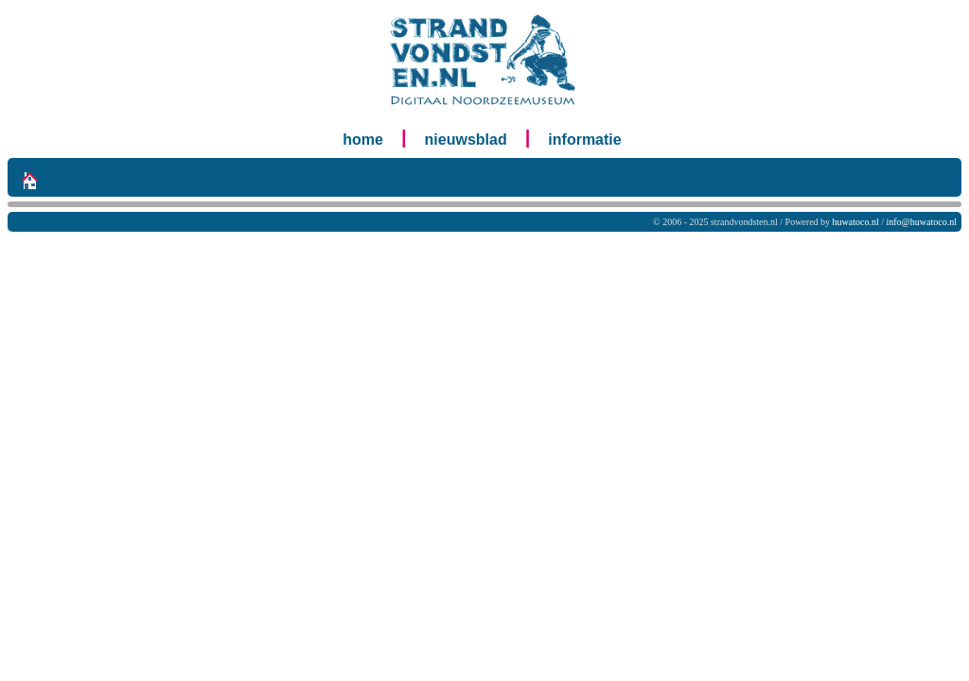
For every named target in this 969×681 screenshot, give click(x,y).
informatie (584, 139)
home (363, 139)
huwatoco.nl (856, 222)
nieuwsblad (466, 139)
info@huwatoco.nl (922, 222)
